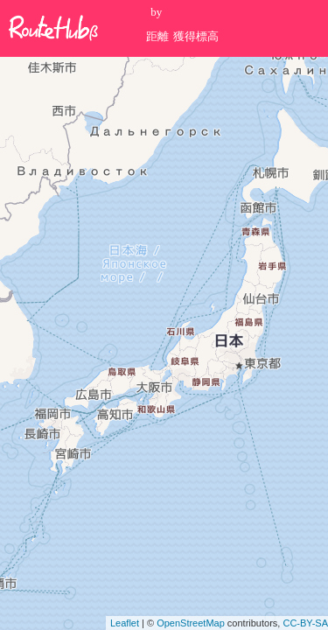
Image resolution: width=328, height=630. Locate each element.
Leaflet (124, 623)
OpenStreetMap (191, 623)
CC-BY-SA (305, 623)
